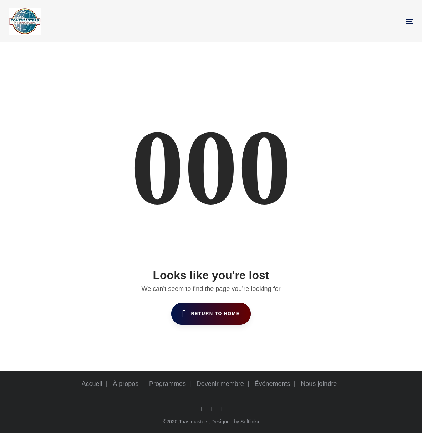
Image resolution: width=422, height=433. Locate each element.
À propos (125, 383)
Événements (272, 383)
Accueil (92, 383)
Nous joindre (319, 383)
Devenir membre (220, 383)
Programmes (167, 383)
